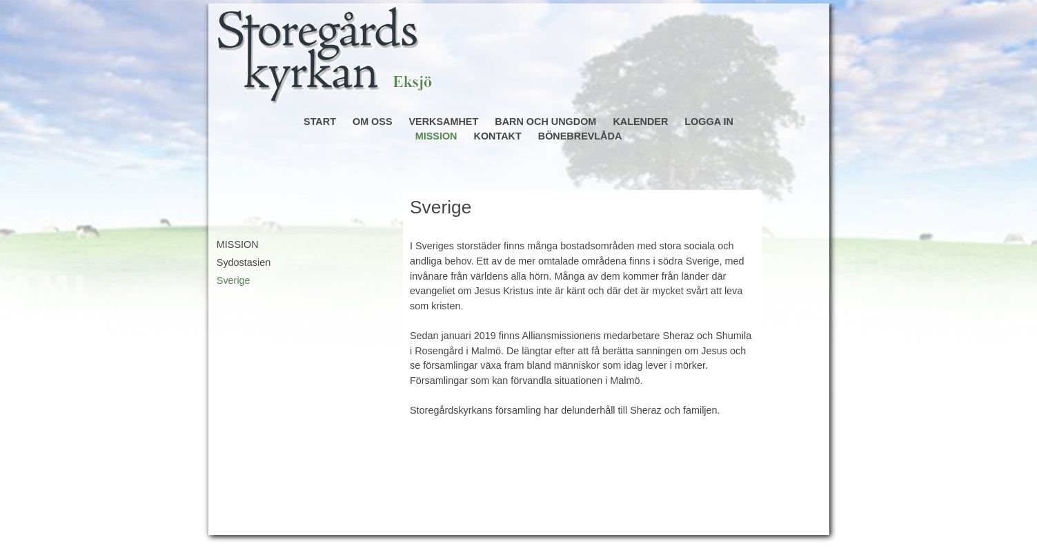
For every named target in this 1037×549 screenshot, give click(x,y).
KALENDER (640, 121)
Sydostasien (243, 262)
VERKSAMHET (444, 121)
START (320, 121)
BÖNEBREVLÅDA (580, 136)
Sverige (233, 280)
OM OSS (373, 121)
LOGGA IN (708, 121)
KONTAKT (497, 136)
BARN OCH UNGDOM (545, 121)
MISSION (436, 136)
